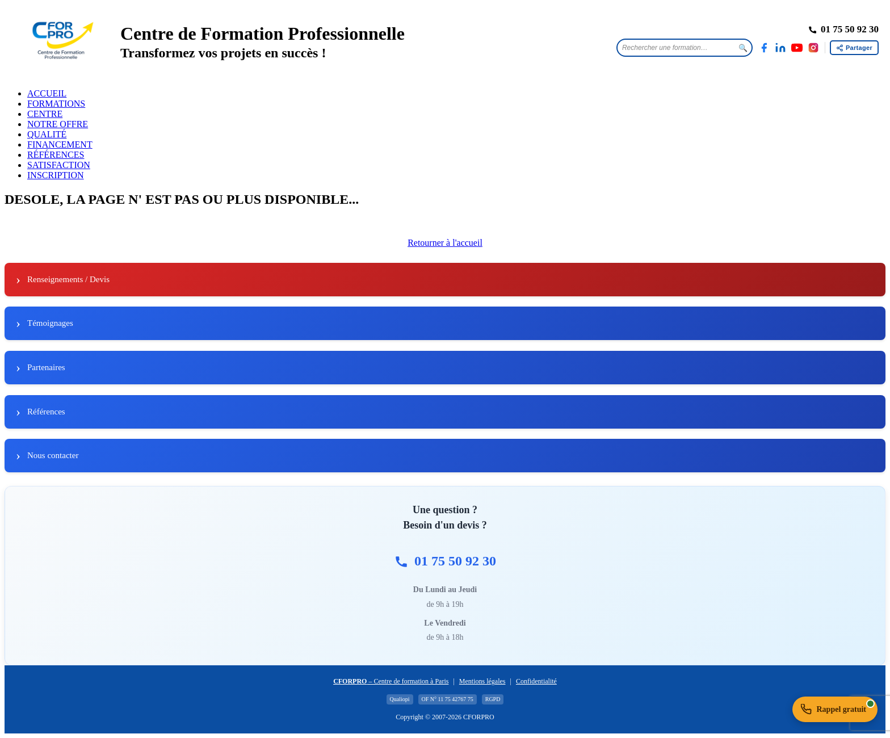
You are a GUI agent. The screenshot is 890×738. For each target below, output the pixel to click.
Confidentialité (536, 681)
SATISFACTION (58, 165)
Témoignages (50, 323)
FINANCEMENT (60, 144)
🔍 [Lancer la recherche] (743, 48)
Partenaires (46, 367)
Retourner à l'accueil (445, 243)
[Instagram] (813, 47)
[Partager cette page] (854, 47)
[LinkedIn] (780, 47)
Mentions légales (482, 681)
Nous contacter (52, 455)
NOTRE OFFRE (57, 124)
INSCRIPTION (55, 175)
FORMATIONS (56, 103)
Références (46, 411)
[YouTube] (797, 47)
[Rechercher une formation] (676, 48)
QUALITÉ (46, 134)
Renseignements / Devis (68, 279)
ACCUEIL (46, 93)
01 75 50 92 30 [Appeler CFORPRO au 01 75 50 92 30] (445, 561)
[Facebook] (764, 47)
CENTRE (44, 114)
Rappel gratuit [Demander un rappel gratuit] (838, 707)
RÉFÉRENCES (55, 155)
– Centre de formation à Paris (390, 681)
